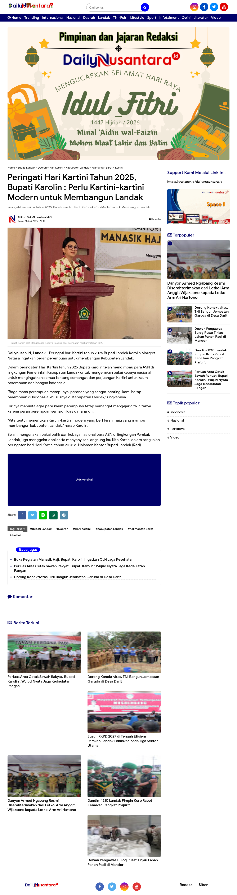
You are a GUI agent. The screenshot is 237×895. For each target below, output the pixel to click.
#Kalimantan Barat (140, 529)
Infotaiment (169, 17)
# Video (173, 437)
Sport (151, 17)
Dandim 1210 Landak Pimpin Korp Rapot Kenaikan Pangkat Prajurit (120, 802)
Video (216, 17)
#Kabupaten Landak (109, 529)
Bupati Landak (26, 167)
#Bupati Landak (41, 529)
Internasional (52, 17)
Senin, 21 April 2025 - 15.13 (31, 221)
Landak (104, 17)
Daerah (89, 17)
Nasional (73, 17)
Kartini (119, 167)
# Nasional (175, 420)
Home (14, 17)
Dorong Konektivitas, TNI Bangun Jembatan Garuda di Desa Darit (67, 577)
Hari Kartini (56, 167)
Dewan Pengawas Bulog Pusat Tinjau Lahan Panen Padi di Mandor (123, 862)
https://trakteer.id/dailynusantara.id (195, 182)
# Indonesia (176, 412)
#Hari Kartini (82, 529)
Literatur (200, 17)
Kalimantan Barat (101, 167)
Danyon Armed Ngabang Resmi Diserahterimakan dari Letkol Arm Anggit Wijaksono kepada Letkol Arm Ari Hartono (42, 805)
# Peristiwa (176, 429)
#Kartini (15, 535)
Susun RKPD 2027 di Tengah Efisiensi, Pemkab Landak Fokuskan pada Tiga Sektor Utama (123, 741)
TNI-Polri (120, 17)
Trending (31, 17)
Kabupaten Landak (77, 167)
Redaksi (186, 884)
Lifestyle (137, 17)
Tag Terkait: (17, 529)
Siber (203, 884)
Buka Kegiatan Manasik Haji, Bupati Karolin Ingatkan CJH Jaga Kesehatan (74, 559)
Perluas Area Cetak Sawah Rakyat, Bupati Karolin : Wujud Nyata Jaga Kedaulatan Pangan (79, 568)
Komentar (155, 219)
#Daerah (62, 529)
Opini (186, 17)
